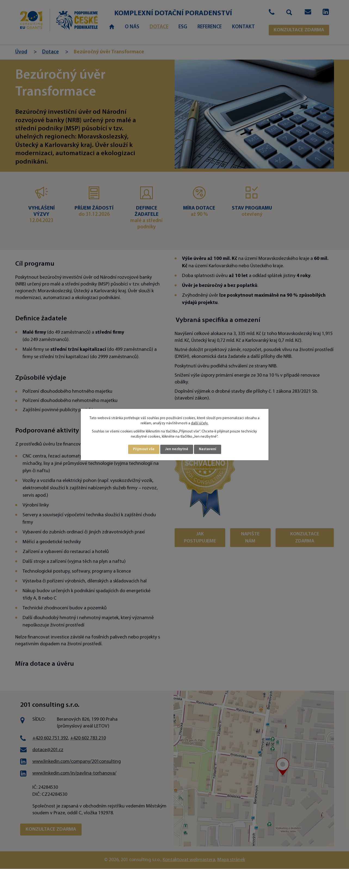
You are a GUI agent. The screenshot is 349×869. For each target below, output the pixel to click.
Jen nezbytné (176, 449)
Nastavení (208, 449)
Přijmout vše (143, 449)
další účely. (199, 423)
